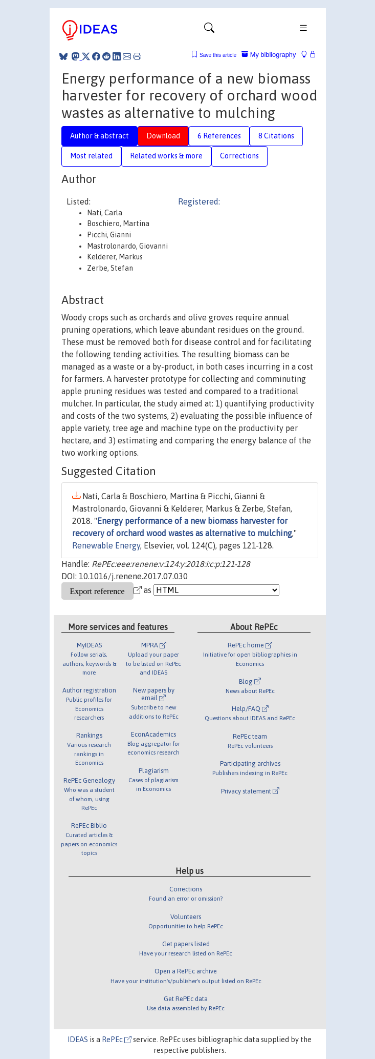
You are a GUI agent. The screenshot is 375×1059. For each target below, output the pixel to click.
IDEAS (78, 1039)
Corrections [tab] (239, 156)
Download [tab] (163, 136)
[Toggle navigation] (209, 30)
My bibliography (268, 54)
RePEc (116, 1039)
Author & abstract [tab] (99, 136)
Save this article (218, 55)
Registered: (199, 201)
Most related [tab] (91, 156)
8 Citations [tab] (276, 136)
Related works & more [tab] (166, 156)
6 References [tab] (219, 136)
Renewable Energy (106, 545)
